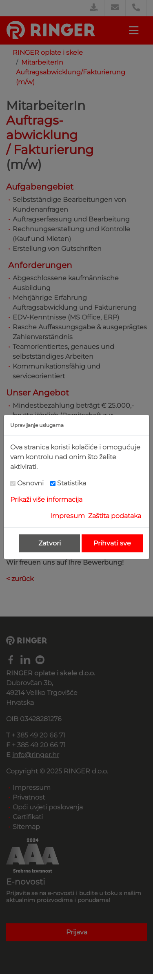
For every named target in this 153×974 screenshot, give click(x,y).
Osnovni (30, 483)
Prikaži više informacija (46, 499)
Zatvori (49, 543)
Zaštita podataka (114, 516)
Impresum (67, 516)
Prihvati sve (112, 543)
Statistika (71, 483)
